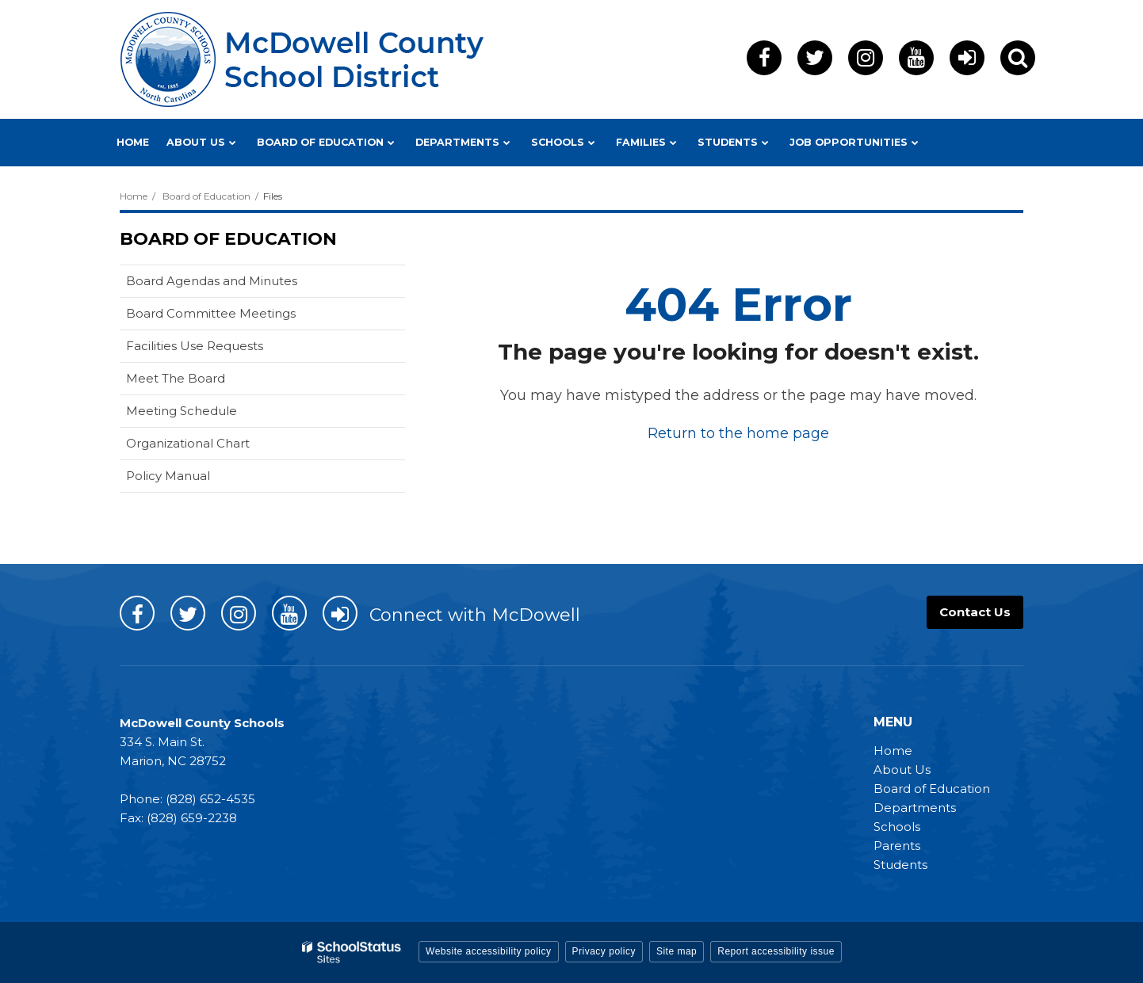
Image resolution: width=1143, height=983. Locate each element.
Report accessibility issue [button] (776, 951)
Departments (914, 807)
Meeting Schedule (181, 410)
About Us (902, 769)
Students (900, 864)
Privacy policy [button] (604, 951)
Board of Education (206, 196)
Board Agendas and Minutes (211, 280)
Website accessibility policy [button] (489, 951)
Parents (896, 845)
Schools (896, 826)
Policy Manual (168, 475)
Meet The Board (175, 378)
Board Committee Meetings (211, 313)
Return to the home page (738, 433)
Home (133, 196)
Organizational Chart (188, 443)
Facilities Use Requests (194, 345)
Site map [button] (676, 951)
